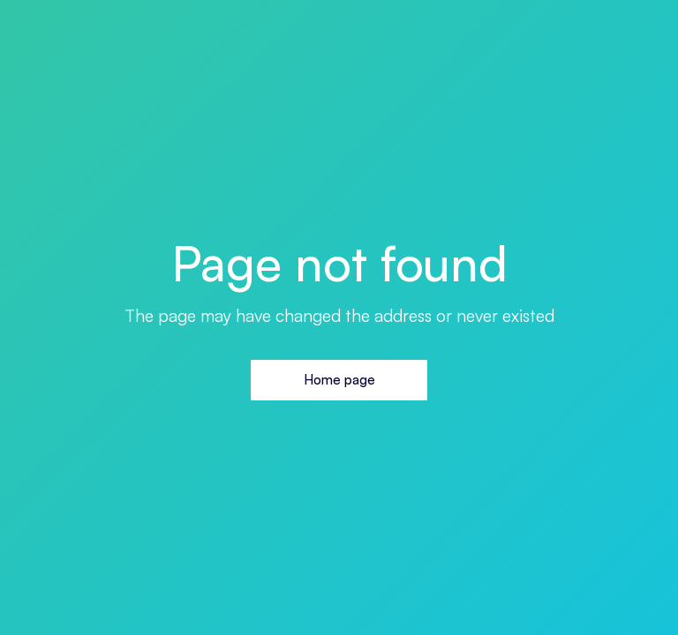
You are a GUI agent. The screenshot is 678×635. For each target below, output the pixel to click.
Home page (339, 379)
